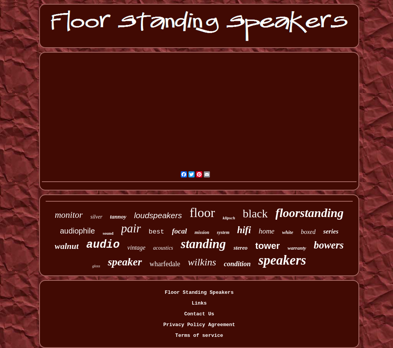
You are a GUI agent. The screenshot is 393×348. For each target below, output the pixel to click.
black (255, 213)
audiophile (77, 231)
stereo (240, 248)
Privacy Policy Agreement (199, 325)
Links (199, 303)
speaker (125, 262)
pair (131, 228)
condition (237, 264)
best (156, 231)
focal (179, 231)
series (331, 231)
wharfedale (165, 264)
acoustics (163, 248)
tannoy (118, 217)
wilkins (202, 262)
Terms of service (199, 335)
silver (96, 217)
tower (267, 245)
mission (202, 232)
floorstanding (310, 213)
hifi (244, 230)
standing (203, 244)
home (266, 231)
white (287, 232)
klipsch (229, 217)
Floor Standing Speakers (199, 292)
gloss (96, 266)
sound (107, 233)
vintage (136, 247)
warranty (296, 248)
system (223, 232)
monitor (69, 215)
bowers (329, 245)
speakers (282, 260)
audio (103, 245)
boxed (308, 232)
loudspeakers (158, 215)
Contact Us (199, 314)
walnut (66, 246)
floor (202, 212)
